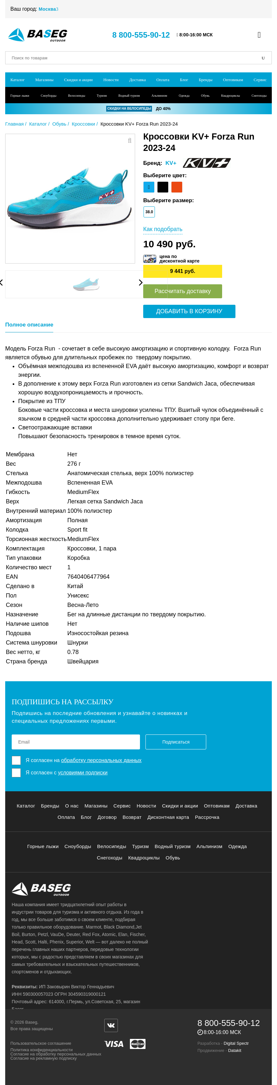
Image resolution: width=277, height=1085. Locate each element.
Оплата (163, 79)
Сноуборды (49, 95)
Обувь (205, 95)
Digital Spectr (236, 1043)
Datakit (234, 1050)
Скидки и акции (78, 79)
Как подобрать (163, 229)
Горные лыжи (19, 95)
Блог (184, 79)
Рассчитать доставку (183, 291)
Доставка (137, 79)
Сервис (260, 79)
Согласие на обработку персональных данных (55, 1054)
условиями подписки (82, 772)
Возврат (132, 817)
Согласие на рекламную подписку (43, 1058)
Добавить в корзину (189, 311)
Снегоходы (259, 95)
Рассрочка (207, 817)
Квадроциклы (230, 95)
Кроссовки (83, 124)
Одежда (184, 95)
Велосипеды (76, 95)
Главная (14, 124)
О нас (72, 805)
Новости (111, 79)
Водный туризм (129, 95)
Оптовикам (233, 79)
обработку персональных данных (101, 760)
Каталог (17, 79)
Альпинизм (159, 95)
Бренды (205, 79)
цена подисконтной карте (179, 258)
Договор (107, 817)
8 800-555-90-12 (141, 35)
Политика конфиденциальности (41, 1050)
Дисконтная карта (168, 817)
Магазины (44, 79)
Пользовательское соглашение (40, 1043)
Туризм (102, 95)
